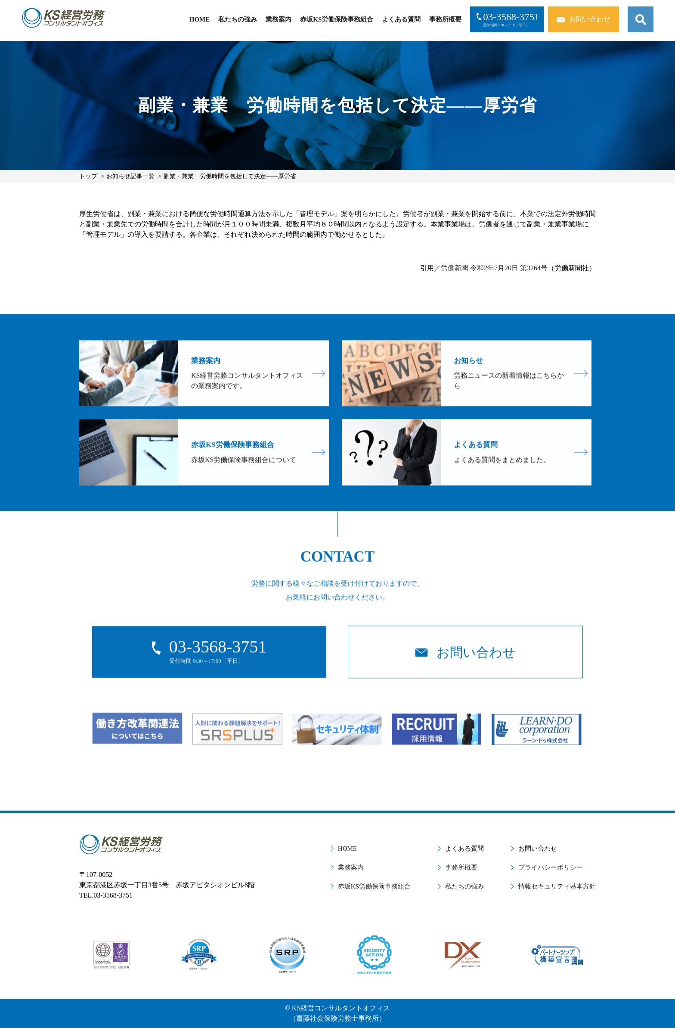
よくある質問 (401, 19)
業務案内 (278, 19)
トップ (88, 176)
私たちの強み (237, 19)
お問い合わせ (537, 848)
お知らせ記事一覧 (130, 176)
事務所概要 (445, 19)
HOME (199, 19)
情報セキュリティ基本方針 (557, 886)
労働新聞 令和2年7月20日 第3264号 (494, 268)
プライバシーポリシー (550, 867)
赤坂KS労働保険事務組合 (336, 19)
